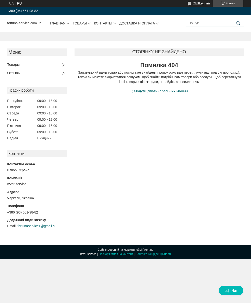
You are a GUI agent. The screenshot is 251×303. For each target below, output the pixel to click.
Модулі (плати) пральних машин (161, 91)
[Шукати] (238, 23)
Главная (57, 23)
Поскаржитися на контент (116, 254)
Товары (80, 23)
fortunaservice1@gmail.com (38, 226)
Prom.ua (148, 249)
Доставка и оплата (137, 23)
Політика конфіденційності (153, 254)
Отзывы (13, 73)
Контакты (103, 23)
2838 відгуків (201, 3)
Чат (231, 290)
